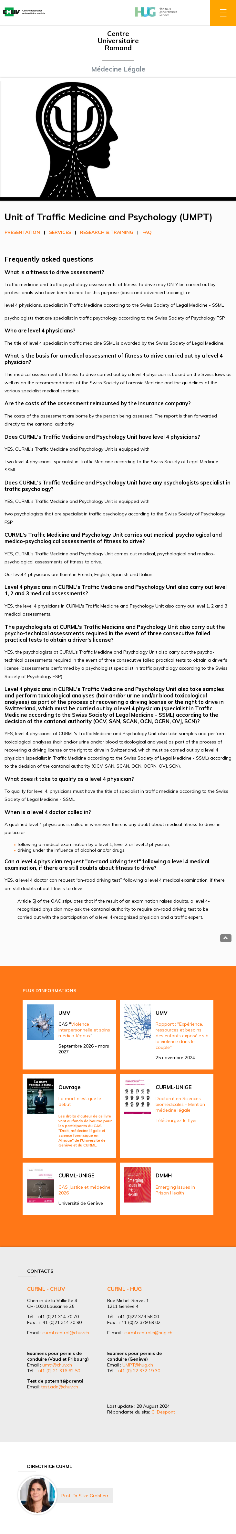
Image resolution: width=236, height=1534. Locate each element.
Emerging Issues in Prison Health (175, 1190)
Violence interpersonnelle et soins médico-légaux (84, 1030)
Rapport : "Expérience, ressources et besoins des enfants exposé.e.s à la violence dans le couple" (182, 1035)
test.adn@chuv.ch (59, 1387)
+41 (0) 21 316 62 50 (58, 1371)
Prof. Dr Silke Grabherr (84, 1496)
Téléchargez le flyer (176, 1120)
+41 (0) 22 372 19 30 (138, 1371)
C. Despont (163, 1412)
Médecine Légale (118, 69)
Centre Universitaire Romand (118, 40)
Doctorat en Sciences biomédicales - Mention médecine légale (180, 1104)
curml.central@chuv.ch (65, 1333)
